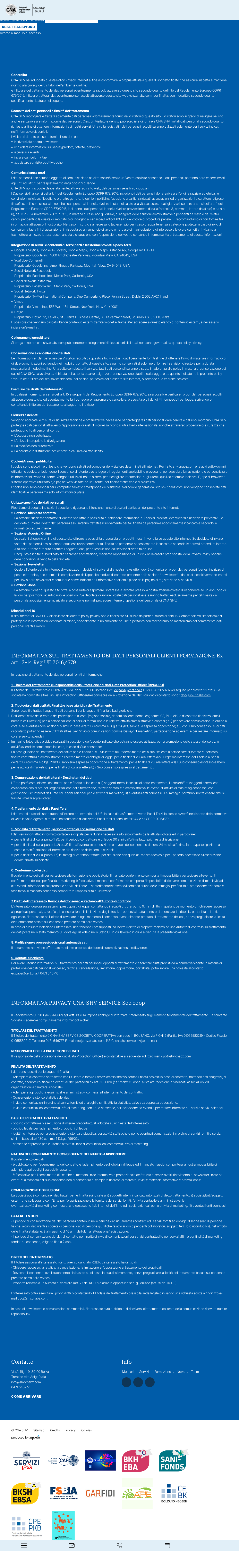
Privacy (71, 1430)
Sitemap (38, 1430)
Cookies (86, 1430)
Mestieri (128, 1372)
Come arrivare (26, 1396)
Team (195, 1372)
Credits (55, 1430)
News (181, 1372)
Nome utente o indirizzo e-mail (49, 20)
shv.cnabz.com (141, 95)
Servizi (144, 1372)
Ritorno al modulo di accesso (20, 33)
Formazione (162, 1372)
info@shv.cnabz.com (26, 1382)
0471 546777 (20, 1387)
